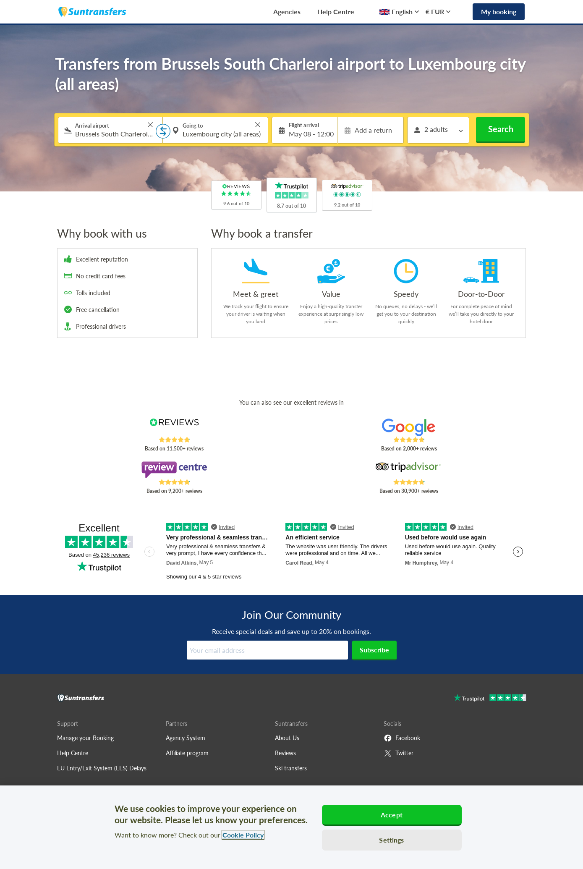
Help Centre (335, 12)
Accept (392, 815)
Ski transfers (291, 768)
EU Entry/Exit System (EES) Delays (101, 768)
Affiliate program (187, 752)
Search (500, 129)
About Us (287, 737)
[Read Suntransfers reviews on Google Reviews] (408, 427)
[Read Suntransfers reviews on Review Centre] (174, 470)
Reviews (285, 752)
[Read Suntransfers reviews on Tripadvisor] (408, 470)
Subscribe (374, 650)
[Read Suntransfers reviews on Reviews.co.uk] (174, 427)
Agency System (185, 737)
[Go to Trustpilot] (490, 699)
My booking (498, 12)
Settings (391, 840)
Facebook (402, 738)
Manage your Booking (85, 737)
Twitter (398, 753)
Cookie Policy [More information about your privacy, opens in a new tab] (243, 835)
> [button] (150, 124)
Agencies (287, 12)
